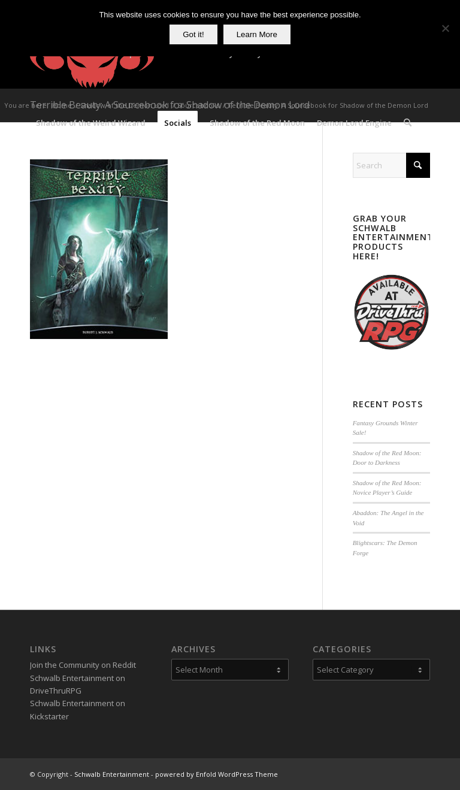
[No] (445, 28)
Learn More (257, 34)
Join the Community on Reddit (83, 664)
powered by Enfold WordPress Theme (216, 774)
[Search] (407, 123)
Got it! (193, 34)
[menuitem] (91, 123)
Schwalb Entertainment (111, 774)
